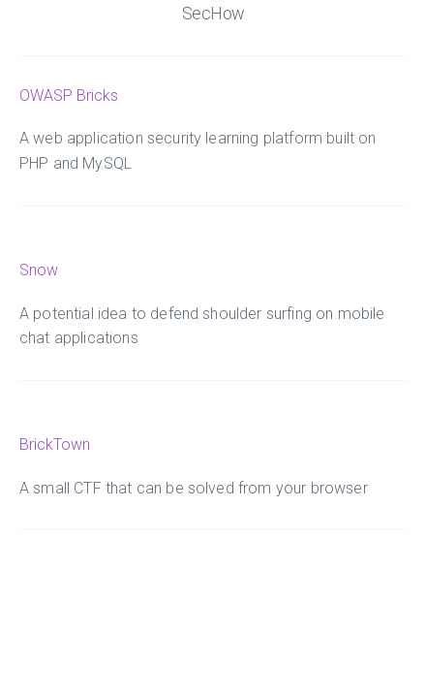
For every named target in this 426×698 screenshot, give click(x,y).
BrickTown (54, 444)
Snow (38, 270)
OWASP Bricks (68, 95)
